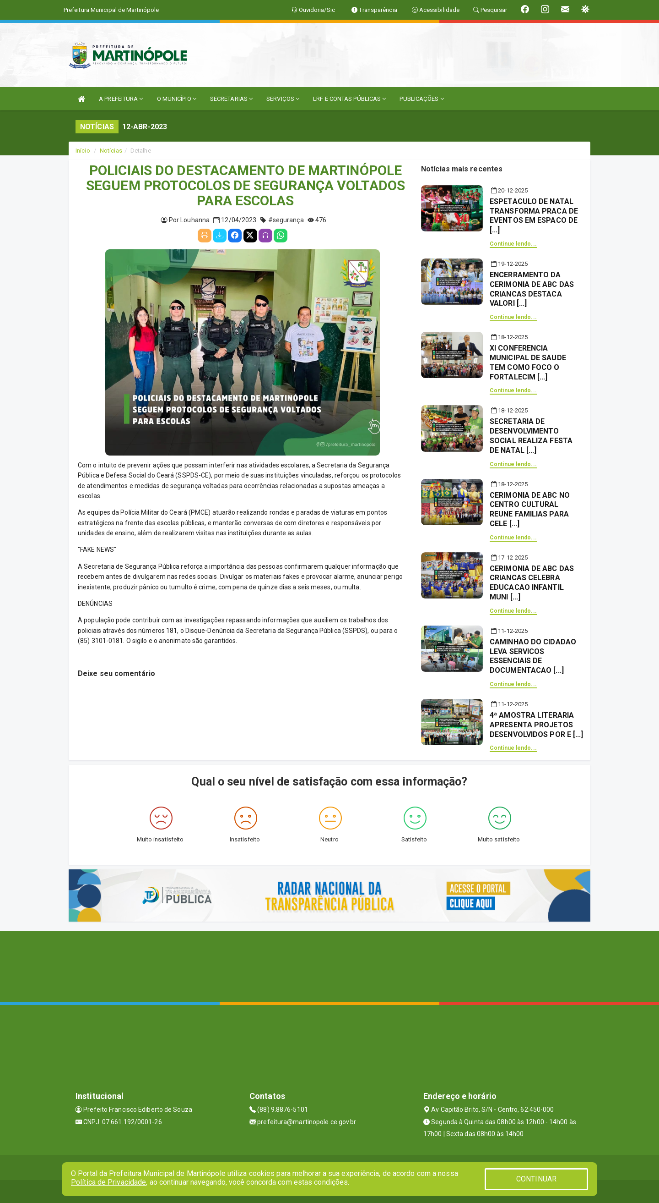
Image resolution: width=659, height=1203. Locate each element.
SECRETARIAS (231, 98)
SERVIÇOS (282, 98)
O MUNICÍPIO (176, 98)
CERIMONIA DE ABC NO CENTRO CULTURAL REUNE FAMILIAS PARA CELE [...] (530, 509)
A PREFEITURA (121, 98)
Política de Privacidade (108, 1182)
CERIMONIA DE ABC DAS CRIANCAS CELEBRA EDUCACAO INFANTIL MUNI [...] (532, 582)
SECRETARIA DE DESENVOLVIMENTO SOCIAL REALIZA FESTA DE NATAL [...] (531, 435)
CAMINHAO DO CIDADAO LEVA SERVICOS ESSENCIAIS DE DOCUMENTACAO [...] (533, 656)
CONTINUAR (536, 1179)
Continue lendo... (513, 244)
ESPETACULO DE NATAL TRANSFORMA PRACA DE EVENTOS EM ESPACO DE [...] (534, 215)
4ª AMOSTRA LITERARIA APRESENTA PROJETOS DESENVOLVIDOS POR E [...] (536, 725)
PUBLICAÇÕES (421, 98)
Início (83, 150)
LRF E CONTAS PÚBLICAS (349, 98)
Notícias (111, 150)
